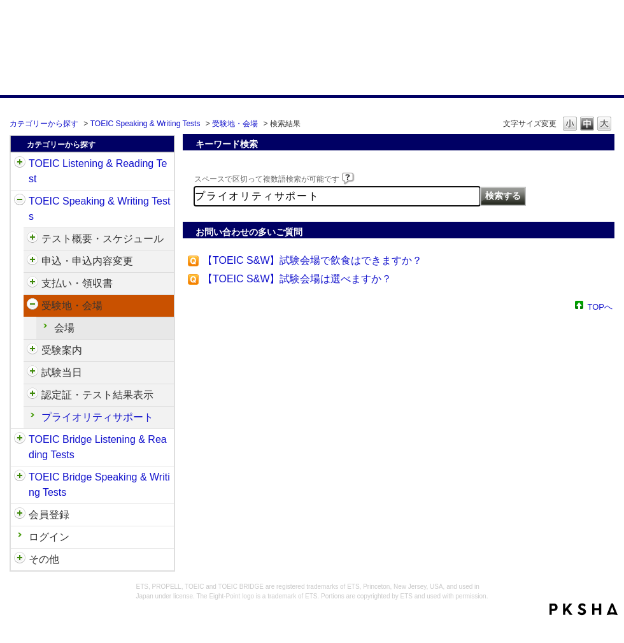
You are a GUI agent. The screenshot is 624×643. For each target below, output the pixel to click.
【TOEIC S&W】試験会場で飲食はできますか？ (312, 260)
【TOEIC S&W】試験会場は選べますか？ (297, 278)
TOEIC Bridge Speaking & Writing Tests (99, 485)
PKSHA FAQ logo (584, 609)
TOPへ (600, 306)
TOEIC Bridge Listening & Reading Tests (98, 447)
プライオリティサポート (97, 417)
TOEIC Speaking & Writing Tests (145, 123)
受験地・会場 (235, 123)
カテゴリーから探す (44, 123)
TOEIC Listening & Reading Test (98, 171)
